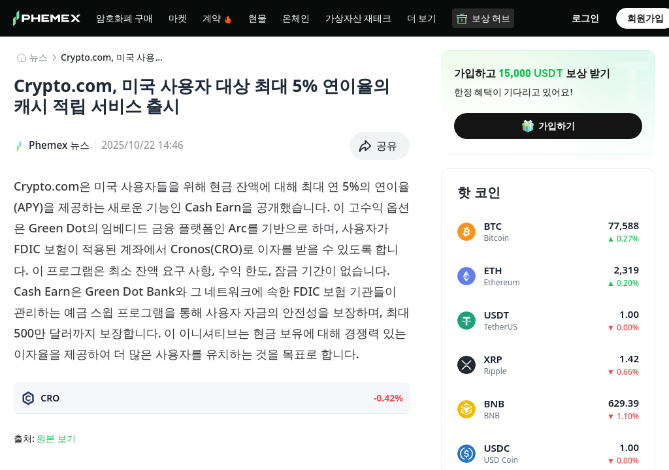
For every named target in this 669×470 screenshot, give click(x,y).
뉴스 (38, 57)
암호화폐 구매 (124, 18)
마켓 (178, 18)
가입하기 (548, 126)
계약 (218, 18)
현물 (257, 18)
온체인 (296, 18)
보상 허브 (483, 18)
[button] (380, 146)
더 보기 (421, 18)
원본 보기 (56, 438)
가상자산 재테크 (358, 18)
